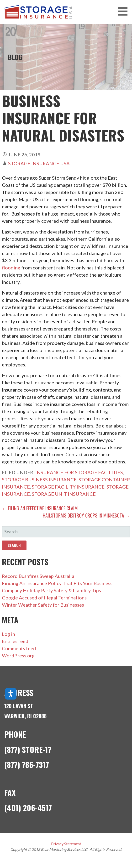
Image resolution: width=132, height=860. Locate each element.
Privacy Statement (66, 843)
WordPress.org (18, 655)
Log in (8, 634)
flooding (11, 267)
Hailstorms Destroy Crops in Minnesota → (86, 515)
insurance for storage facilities (79, 472)
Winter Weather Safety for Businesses (43, 605)
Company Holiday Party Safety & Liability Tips (51, 590)
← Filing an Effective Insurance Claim (40, 508)
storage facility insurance (68, 487)
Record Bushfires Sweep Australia (38, 576)
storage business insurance (39, 479)
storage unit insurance (64, 494)
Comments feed (19, 648)
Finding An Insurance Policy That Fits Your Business (57, 583)
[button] (124, 11)
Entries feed (15, 641)
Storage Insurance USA (39, 163)
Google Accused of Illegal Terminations (44, 597)
